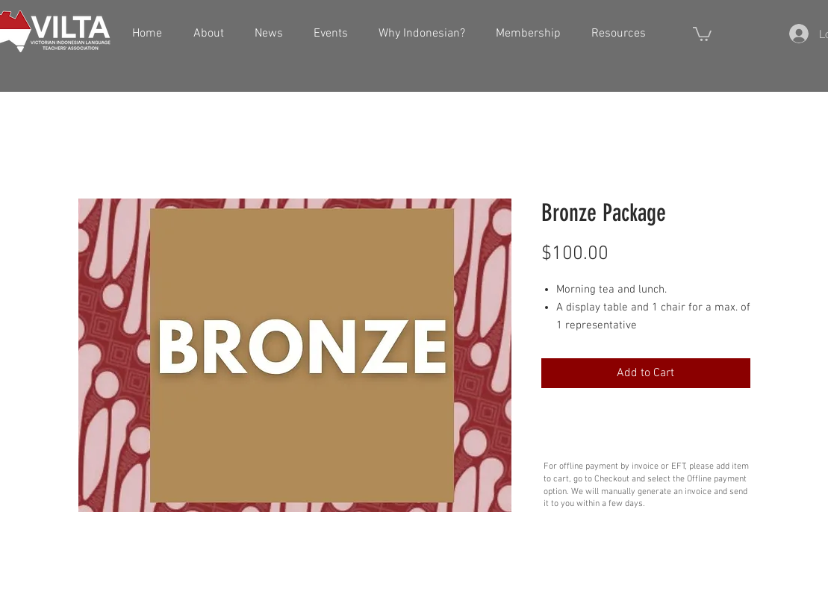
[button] (702, 33)
